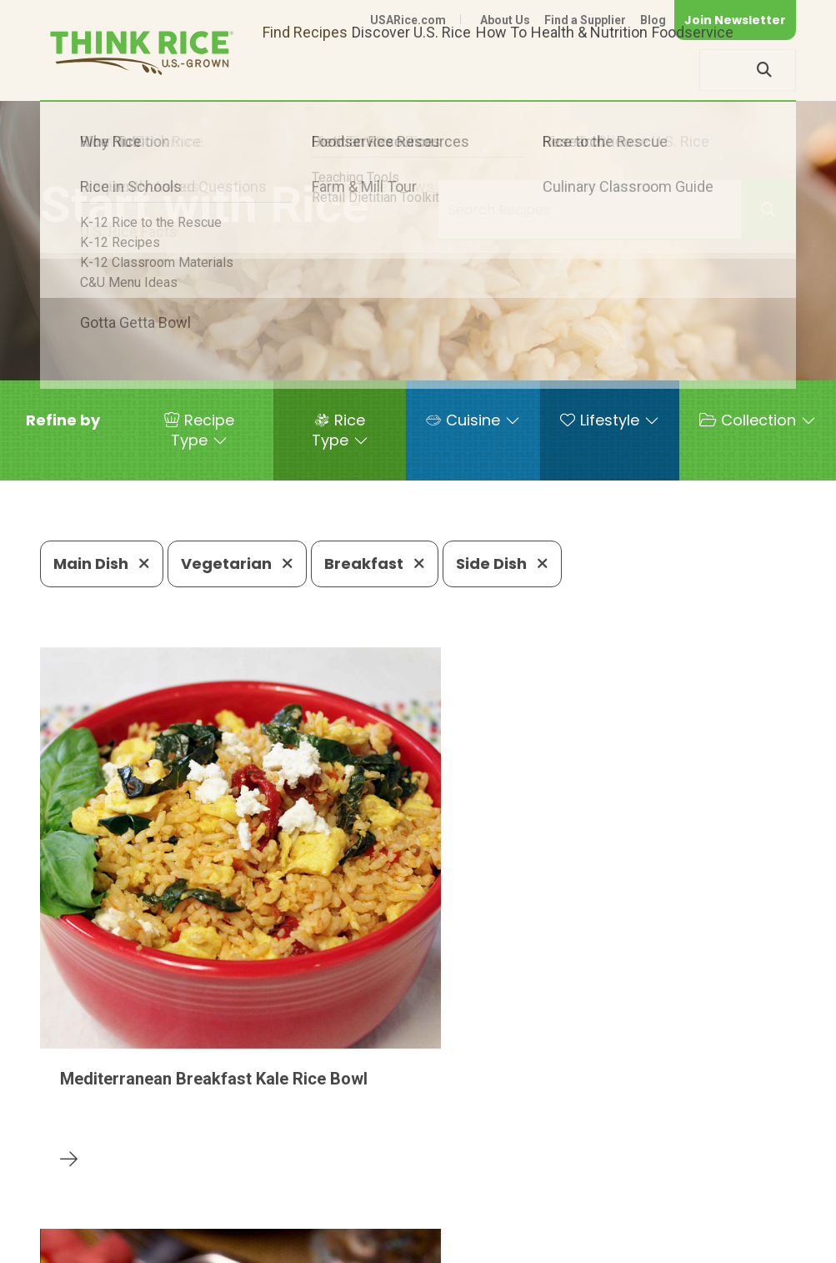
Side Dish (502, 563)
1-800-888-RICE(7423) (398, 1172)
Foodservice (692, 69)
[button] (63, 420)
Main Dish (101, 563)
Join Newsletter (735, 20)
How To (501, 69)
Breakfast (374, 563)
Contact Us (481, 1223)
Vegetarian (237, 563)
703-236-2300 (242, 1172)
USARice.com (408, 20)
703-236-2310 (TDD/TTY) (589, 1172)
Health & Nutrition (589, 69)
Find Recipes (305, 69)
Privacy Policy (576, 1223)
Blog (653, 20)
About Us (505, 20)
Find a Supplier (585, 20)
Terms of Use (749, 1223)
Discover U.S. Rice (411, 69)
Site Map (663, 1223)
